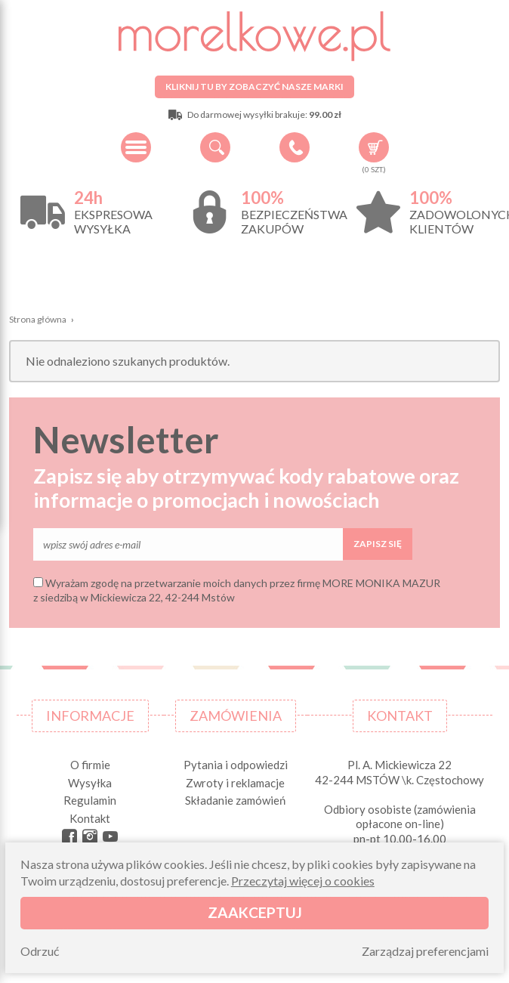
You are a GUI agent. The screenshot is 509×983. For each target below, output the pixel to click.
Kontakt (89, 818)
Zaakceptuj (255, 912)
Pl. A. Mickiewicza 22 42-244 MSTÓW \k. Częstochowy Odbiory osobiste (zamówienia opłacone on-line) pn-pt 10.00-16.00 (399, 801)
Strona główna (37, 319)
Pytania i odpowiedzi (236, 764)
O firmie (90, 764)
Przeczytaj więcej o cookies (303, 880)
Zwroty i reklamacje (235, 783)
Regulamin (89, 800)
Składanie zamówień (235, 800)
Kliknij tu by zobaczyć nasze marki (254, 86)
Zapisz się (377, 543)
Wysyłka (90, 783)
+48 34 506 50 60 (294, 147)
